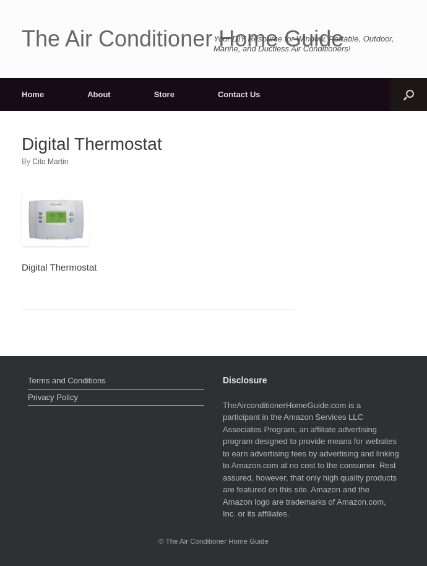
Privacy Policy (53, 397)
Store (164, 94)
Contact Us (239, 94)
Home (33, 94)
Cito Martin (50, 161)
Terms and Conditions (67, 380)
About (99, 94)
